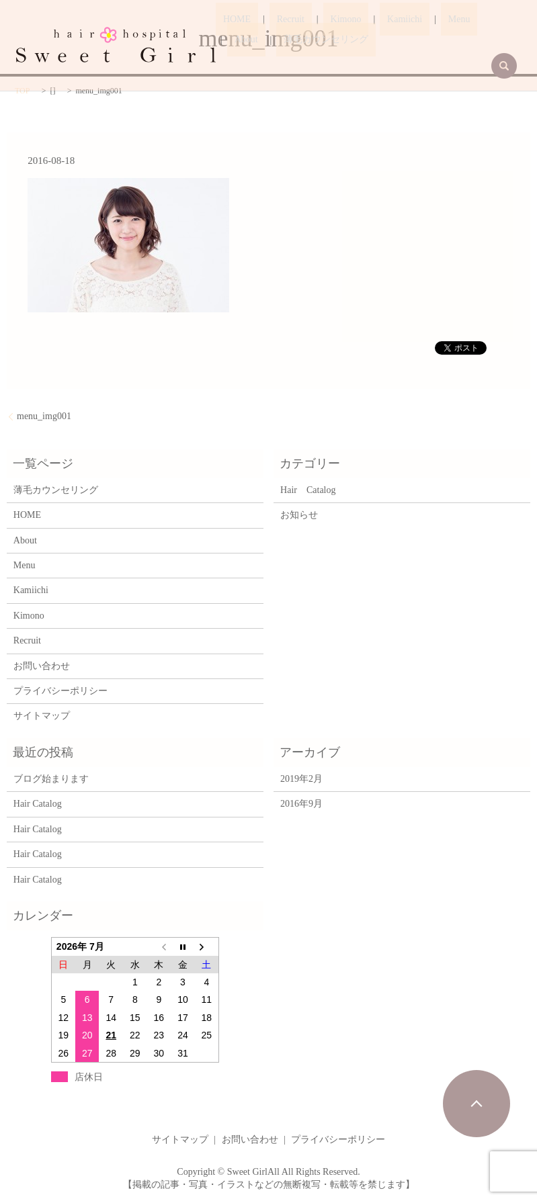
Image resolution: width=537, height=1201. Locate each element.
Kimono (309, 20)
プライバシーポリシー (60, 691)
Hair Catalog (307, 490)
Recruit (268, 20)
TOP (22, 90)
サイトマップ (41, 716)
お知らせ (299, 515)
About (427, 20)
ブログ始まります (51, 779)
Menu (393, 20)
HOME (229, 20)
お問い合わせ (41, 666)
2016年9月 (301, 804)
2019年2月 (301, 779)
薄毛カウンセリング (269, 40)
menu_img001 (44, 416)
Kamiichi (353, 20)
